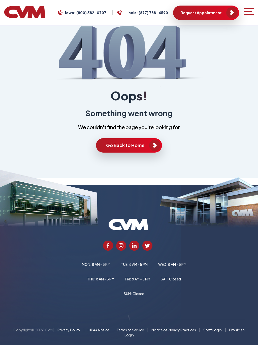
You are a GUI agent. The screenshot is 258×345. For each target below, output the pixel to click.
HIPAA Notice (98, 330)
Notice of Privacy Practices (173, 330)
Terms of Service (130, 330)
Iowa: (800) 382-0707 (85, 12)
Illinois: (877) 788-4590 (146, 12)
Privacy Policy (68, 330)
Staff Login (212, 330)
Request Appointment (201, 12)
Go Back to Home (125, 145)
